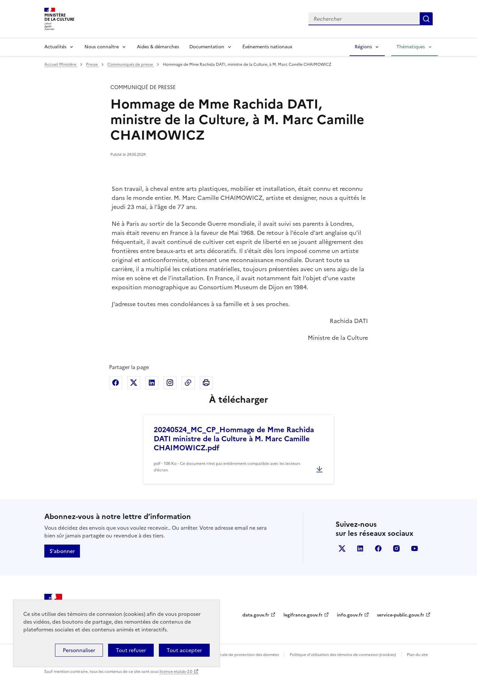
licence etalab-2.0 (176, 671)
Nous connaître (101, 46)
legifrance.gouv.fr (303, 615)
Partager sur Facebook (115, 382)
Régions (363, 46)
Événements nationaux (267, 46)
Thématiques (410, 46)
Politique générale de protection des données (236, 655)
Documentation (206, 46)
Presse (92, 64)
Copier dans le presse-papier (188, 382)
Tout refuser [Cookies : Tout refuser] (131, 650)
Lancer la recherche (426, 18)
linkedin (360, 548)
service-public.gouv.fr (400, 615)
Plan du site (417, 655)
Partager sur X (133, 382)
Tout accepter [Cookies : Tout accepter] (184, 650)
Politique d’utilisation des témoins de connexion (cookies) (343, 655)
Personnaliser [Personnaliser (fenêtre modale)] (79, 650)
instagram (396, 548)
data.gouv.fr (255, 615)
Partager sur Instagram (169, 382)
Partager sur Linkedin (151, 382)
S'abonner (62, 551)
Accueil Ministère (60, 64)
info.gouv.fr (350, 615)
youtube (414, 548)
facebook (378, 548)
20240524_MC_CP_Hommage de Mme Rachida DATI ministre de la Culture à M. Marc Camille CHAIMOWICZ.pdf (234, 438)
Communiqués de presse (130, 64)
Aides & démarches (158, 46)
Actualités (55, 46)
